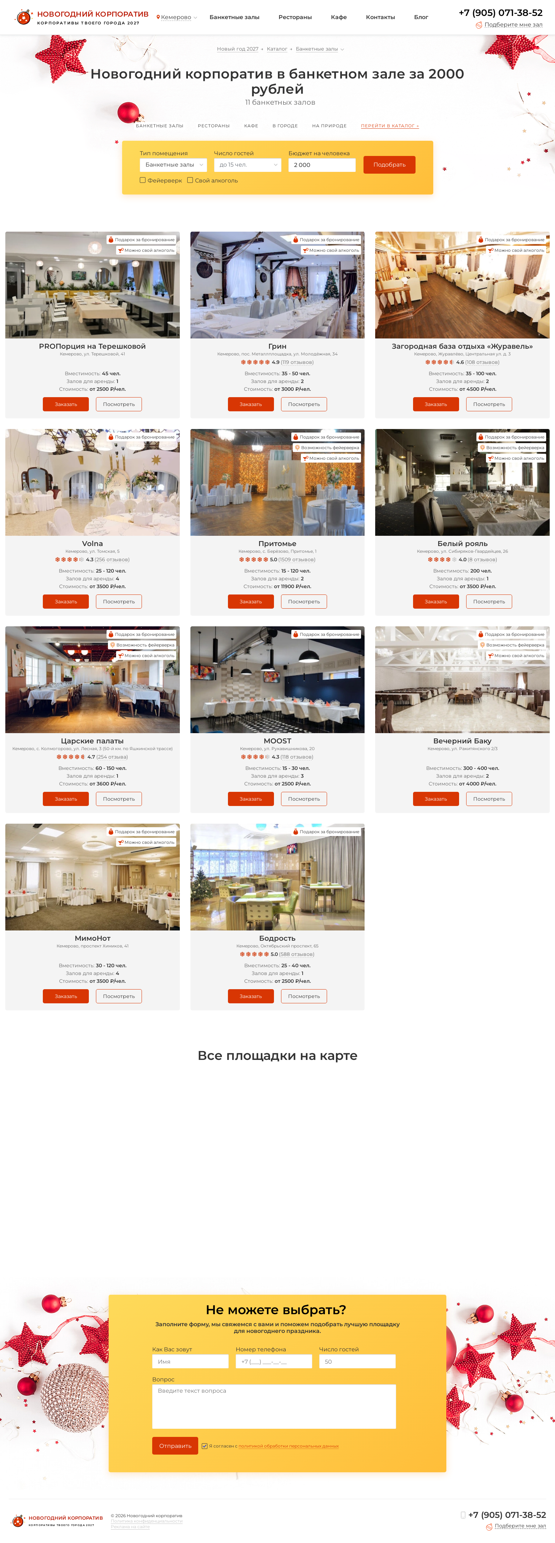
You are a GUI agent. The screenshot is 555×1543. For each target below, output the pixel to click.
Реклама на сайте (130, 1526)
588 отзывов (297, 954)
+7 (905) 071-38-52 (501, 12)
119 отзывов (297, 362)
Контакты (380, 17)
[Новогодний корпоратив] (80, 17)
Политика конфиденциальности (147, 1521)
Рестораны (295, 17)
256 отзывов (112, 559)
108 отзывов (482, 362)
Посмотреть (119, 404)
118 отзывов (297, 757)
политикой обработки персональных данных (289, 1446)
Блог (421, 17)
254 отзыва (112, 757)
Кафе (339, 17)
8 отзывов (482, 559)
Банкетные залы (234, 17)
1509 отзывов (297, 559)
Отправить (175, 1446)
